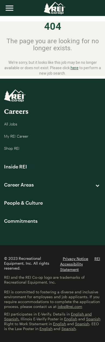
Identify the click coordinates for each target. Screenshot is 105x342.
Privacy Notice (75, 258)
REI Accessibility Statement (80, 264)
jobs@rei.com (70, 306)
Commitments (21, 221)
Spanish (93, 319)
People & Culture (23, 203)
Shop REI (11, 148)
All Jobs (10, 124)
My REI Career (16, 136)
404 (52, 26)
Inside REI (15, 167)
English (70, 319)
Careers (16, 111)
